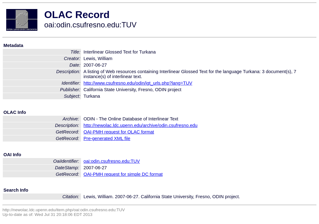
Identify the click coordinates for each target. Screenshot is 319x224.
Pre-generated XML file (106, 138)
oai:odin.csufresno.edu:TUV (111, 161)
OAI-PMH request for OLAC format (118, 131)
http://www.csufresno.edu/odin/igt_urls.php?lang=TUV (137, 83)
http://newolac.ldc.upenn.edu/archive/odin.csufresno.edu (140, 125)
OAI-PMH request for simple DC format (123, 174)
